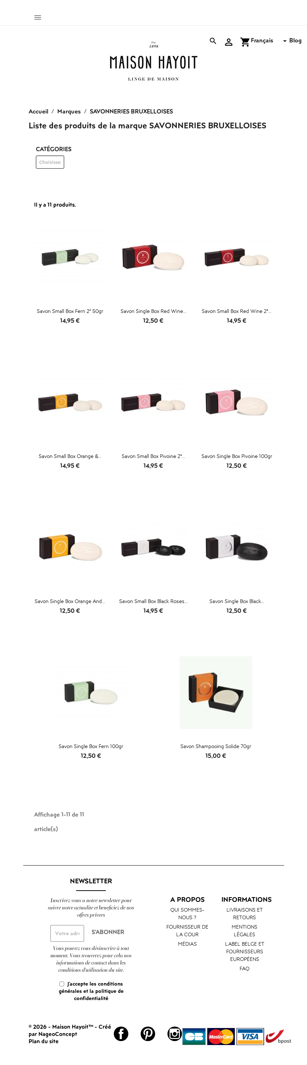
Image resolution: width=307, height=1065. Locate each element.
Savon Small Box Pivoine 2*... (153, 456)
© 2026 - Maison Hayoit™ (62, 1026)
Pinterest (148, 1034)
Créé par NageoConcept (70, 1030)
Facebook (121, 1034)
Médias (187, 944)
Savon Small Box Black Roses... (153, 601)
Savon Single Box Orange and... (70, 601)
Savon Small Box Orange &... (70, 456)
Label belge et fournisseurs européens (244, 951)
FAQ (244, 968)
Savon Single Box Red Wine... (153, 311)
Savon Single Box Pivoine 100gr (237, 456)
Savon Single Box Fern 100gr (91, 746)
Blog (295, 40)
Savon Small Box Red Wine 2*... (236, 311)
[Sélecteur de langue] (270, 41)
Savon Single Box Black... (236, 601)
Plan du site (44, 1041)
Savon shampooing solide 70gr (216, 746)
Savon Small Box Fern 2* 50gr (70, 311)
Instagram (174, 1034)
